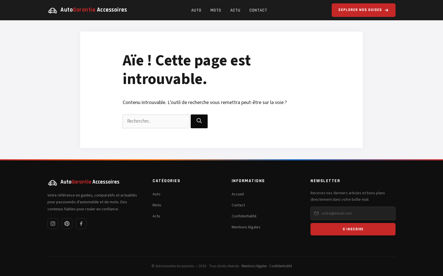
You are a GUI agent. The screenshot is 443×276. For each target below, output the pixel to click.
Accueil (238, 194)
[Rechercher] (199, 121)
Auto (196, 10)
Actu (235, 10)
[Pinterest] (67, 223)
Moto (215, 10)
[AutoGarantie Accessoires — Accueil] (87, 10)
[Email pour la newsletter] (353, 213)
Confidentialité (244, 216)
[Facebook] (81, 223)
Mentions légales (246, 227)
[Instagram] (52, 223)
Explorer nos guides (363, 9)
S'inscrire (353, 229)
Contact (258, 10)
